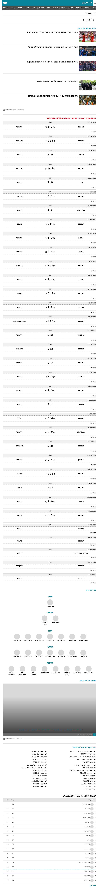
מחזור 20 (91, 395)
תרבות (53, 8)
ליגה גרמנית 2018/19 (37, 754)
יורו (94, 14)
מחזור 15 (91, 326)
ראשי (92, 8)
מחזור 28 (91, 506)
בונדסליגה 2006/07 (88, 781)
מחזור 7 (91, 215)
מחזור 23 (91, 437)
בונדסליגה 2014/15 (38, 762)
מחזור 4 (91, 173)
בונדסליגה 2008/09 (88, 778)
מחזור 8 (91, 229)
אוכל (32, 8)
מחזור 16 (91, 340)
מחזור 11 (91, 270)
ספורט (68, 8)
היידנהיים (79, 155)
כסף (46, 8)
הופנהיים (17, 293)
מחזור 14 (91, 312)
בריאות (39, 8)
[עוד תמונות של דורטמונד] (48, 739)
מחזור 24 (91, 451)
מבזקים (77, 8)
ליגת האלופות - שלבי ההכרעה (84, 765)
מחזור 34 (91, 582)
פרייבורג (79, 307)
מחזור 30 (91, 533)
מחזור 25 (91, 465)
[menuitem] (85, 8)
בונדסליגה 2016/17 (38, 759)
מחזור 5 (91, 187)
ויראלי (61, 8)
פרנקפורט (79, 335)
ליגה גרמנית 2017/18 (37, 757)
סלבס (25, 8)
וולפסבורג (17, 168)
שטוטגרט (17, 266)
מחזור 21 (91, 409)
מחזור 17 (91, 354)
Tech (11, 8)
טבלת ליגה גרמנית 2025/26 (77, 796)
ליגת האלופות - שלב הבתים (84, 759)
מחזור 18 (91, 368)
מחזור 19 (91, 381)
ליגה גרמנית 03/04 (38, 784)
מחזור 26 (91, 479)
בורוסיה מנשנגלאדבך (17, 321)
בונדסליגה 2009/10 (38, 776)
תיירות (18, 8)
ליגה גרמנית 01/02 (38, 787)
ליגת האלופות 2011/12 (86, 773)
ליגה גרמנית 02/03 (88, 787)
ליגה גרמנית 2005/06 (37, 781)
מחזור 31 (91, 545)
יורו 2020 (85, 3)
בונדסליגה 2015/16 (88, 762)
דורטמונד (86, 14)
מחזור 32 (91, 558)
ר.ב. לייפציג (17, 196)
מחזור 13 (91, 298)
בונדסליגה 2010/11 (88, 776)
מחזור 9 (91, 243)
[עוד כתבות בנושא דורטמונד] (48, 110)
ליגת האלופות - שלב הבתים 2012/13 (81, 770)
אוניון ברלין (17, 141)
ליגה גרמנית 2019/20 (87, 754)
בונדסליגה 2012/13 (38, 770)
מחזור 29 (91, 520)
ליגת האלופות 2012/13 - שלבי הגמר (31, 768)
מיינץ (78, 182)
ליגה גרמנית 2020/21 (37, 751)
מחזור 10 (91, 257)
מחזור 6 (91, 201)
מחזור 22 (91, 423)
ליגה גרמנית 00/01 (88, 789)
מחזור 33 (91, 570)
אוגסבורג (79, 238)
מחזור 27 (91, 492)
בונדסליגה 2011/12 (38, 773)
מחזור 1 (91, 132)
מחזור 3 (91, 159)
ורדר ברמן (17, 349)
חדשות (85, 8)
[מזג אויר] (9, 3)
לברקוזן (78, 279)
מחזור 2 (91, 146)
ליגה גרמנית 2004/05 (87, 784)
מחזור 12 (91, 284)
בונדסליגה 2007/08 (38, 778)
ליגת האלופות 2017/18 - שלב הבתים (81, 757)
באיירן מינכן (79, 210)
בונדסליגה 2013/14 (88, 768)
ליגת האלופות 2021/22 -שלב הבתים (81, 751)
